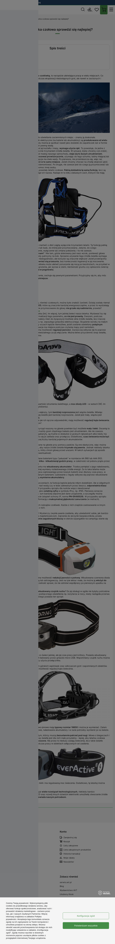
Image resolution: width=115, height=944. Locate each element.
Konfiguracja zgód (86, 916)
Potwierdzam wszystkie (85, 925)
